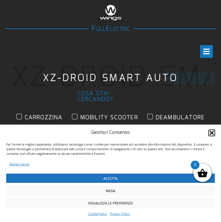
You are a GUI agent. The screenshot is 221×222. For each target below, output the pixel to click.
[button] (212, 133)
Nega (110, 190)
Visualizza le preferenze (110, 203)
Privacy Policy (120, 214)
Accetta (110, 178)
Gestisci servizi (19, 164)
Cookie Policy (97, 214)
